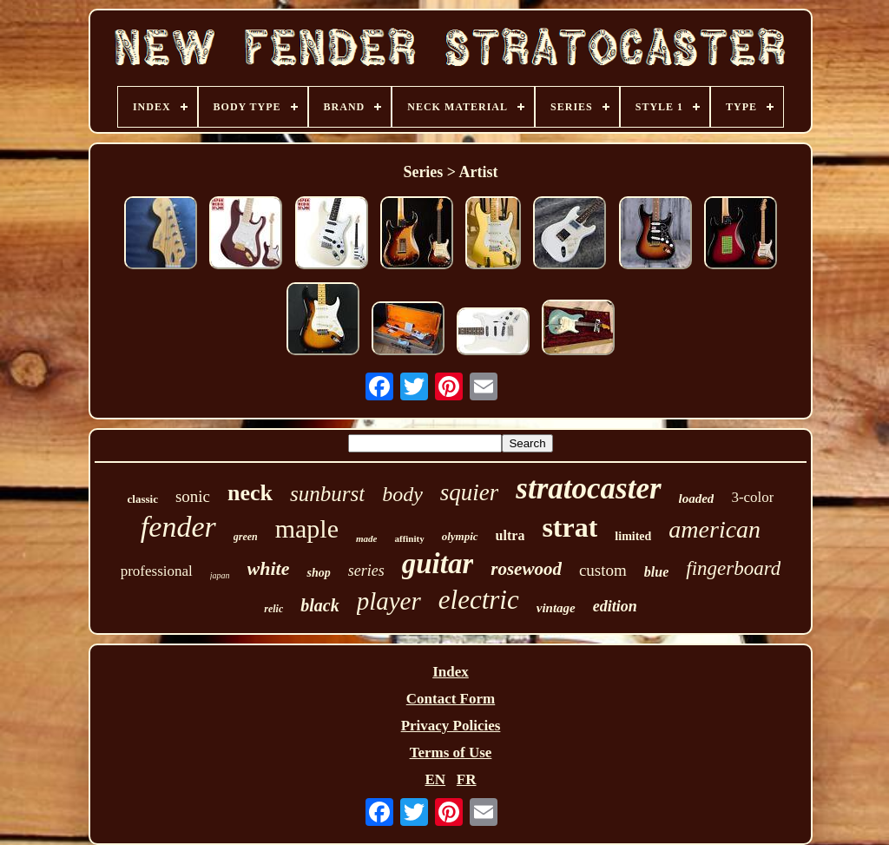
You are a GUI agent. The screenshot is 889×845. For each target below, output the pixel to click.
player (389, 601)
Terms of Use (451, 752)
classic (143, 498)
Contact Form (450, 698)
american (714, 529)
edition (615, 606)
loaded (696, 498)
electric (478, 599)
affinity (409, 538)
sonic (192, 496)
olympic (460, 536)
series (366, 570)
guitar (438, 563)
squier (469, 492)
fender (178, 527)
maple (307, 528)
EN (435, 779)
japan (220, 575)
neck (250, 492)
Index (450, 671)
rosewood (526, 568)
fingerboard (733, 568)
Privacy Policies (451, 725)
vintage (556, 608)
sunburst (327, 493)
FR (467, 779)
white (268, 568)
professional (157, 571)
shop (318, 572)
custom (603, 570)
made (366, 538)
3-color (752, 497)
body (402, 494)
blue (656, 571)
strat (569, 527)
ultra (510, 535)
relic (273, 609)
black (319, 605)
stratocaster (588, 488)
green (246, 537)
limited (633, 536)
